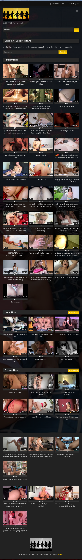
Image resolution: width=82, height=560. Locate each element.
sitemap (60, 554)
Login (69, 4)
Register (76, 4)
